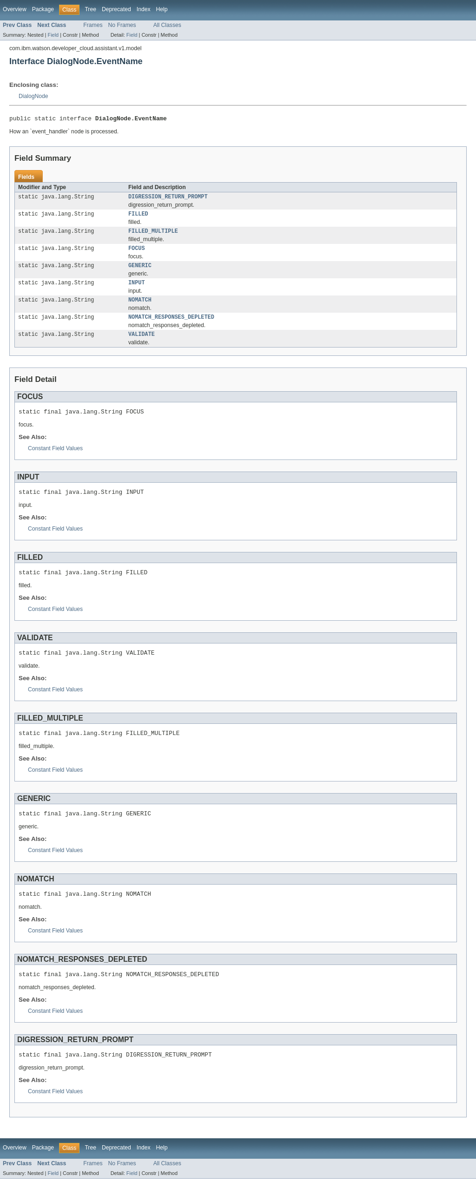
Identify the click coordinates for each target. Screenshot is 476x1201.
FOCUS (136, 253)
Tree (90, 9)
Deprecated (116, 9)
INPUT (136, 289)
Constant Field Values (55, 459)
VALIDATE (141, 344)
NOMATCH (140, 307)
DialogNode (33, 96)
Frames (92, 25)
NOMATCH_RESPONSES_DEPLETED (171, 325)
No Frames (122, 25)
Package (43, 9)
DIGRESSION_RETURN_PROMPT (168, 199)
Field (53, 35)
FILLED (138, 217)
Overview (14, 9)
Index (144, 9)
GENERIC (140, 271)
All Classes (167, 25)
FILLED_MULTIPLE (153, 235)
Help (162, 9)
